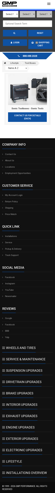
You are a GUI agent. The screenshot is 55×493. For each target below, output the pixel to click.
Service (7, 242)
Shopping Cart (40, 44)
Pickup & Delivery (11, 249)
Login (15, 42)
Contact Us (9, 154)
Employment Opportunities (16, 173)
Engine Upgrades (18, 427)
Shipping (7, 208)
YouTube (8, 290)
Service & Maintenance (23, 359)
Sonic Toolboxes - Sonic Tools (27, 108)
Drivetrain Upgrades (22, 382)
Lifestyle (12, 461)
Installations (9, 236)
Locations (8, 167)
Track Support (10, 255)
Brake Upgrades (17, 393)
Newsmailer (9, 296)
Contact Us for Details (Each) (27, 117)
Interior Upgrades (19, 404)
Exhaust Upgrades (19, 416)
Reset (40, 33)
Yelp (5, 337)
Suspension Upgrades (22, 370)
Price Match (9, 214)
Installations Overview (24, 473)
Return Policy (10, 201)
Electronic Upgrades (22, 450)
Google (7, 318)
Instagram (8, 283)
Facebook (8, 277)
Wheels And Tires (19, 348)
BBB (5, 331)
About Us (8, 160)
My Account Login (12, 195)
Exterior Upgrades (20, 439)
